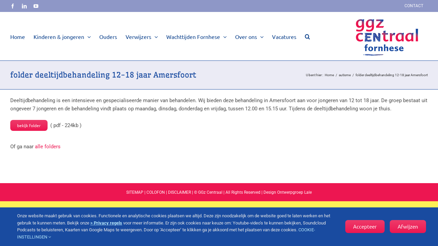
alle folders (48, 147)
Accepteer (365, 226)
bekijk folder (29, 125)
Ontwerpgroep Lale (294, 192)
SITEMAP (134, 192)
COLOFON (155, 192)
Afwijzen (408, 226)
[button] (307, 36)
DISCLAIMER (179, 192)
